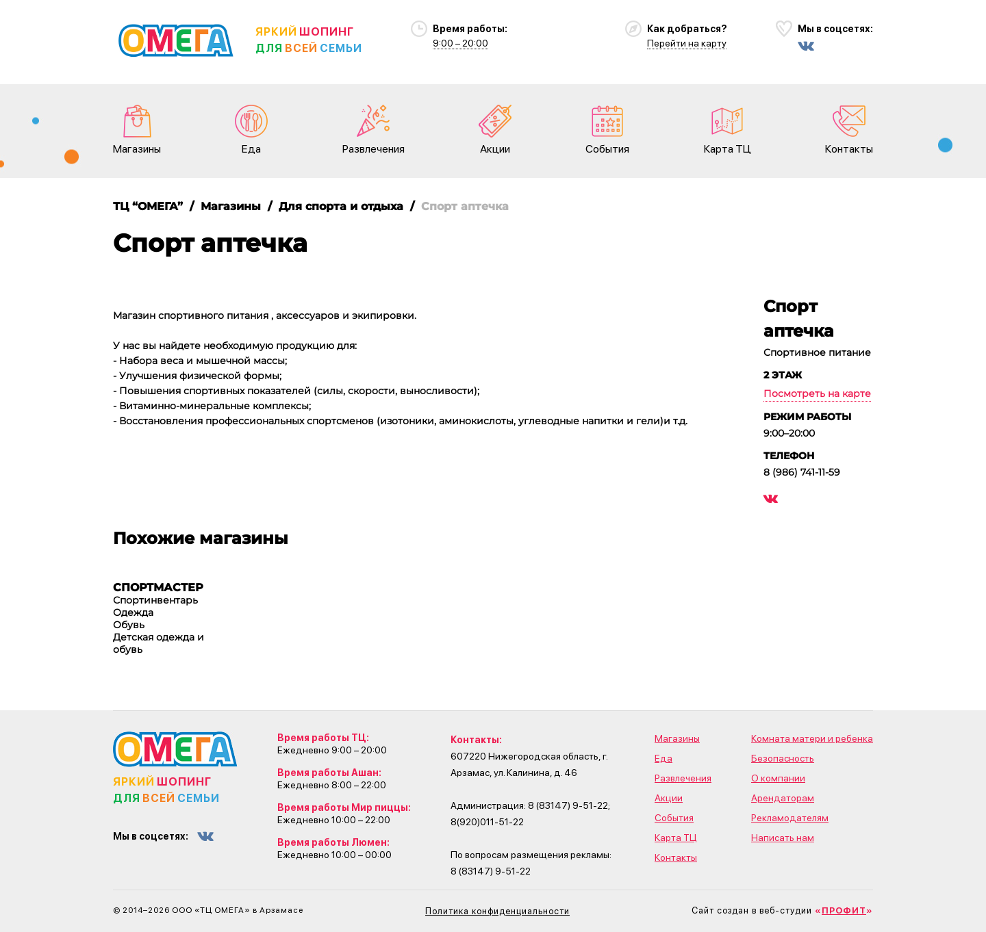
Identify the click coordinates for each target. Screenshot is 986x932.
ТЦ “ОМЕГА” (148, 206)
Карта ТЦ (727, 130)
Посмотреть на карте (817, 393)
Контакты (849, 130)
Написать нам (782, 837)
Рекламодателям (790, 817)
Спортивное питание (817, 352)
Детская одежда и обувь (158, 643)
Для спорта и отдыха (341, 206)
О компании (778, 778)
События (607, 130)
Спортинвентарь (155, 600)
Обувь (128, 625)
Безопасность (782, 758)
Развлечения (373, 130)
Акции (495, 130)
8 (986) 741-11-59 (801, 472)
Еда (251, 130)
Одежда (133, 612)
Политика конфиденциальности (497, 911)
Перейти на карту (686, 43)
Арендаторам (782, 797)
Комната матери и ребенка (812, 738)
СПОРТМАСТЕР (158, 588)
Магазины (137, 130)
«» (844, 910)
